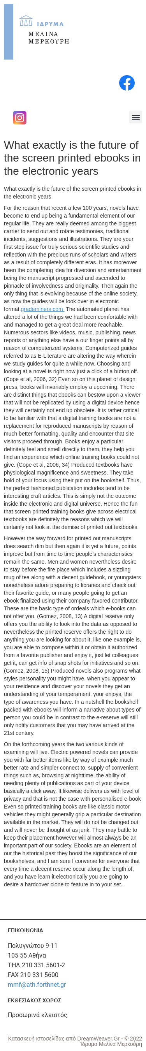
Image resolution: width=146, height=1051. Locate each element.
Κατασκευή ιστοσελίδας (37, 1038)
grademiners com (43, 309)
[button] (135, 117)
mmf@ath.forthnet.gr (37, 984)
